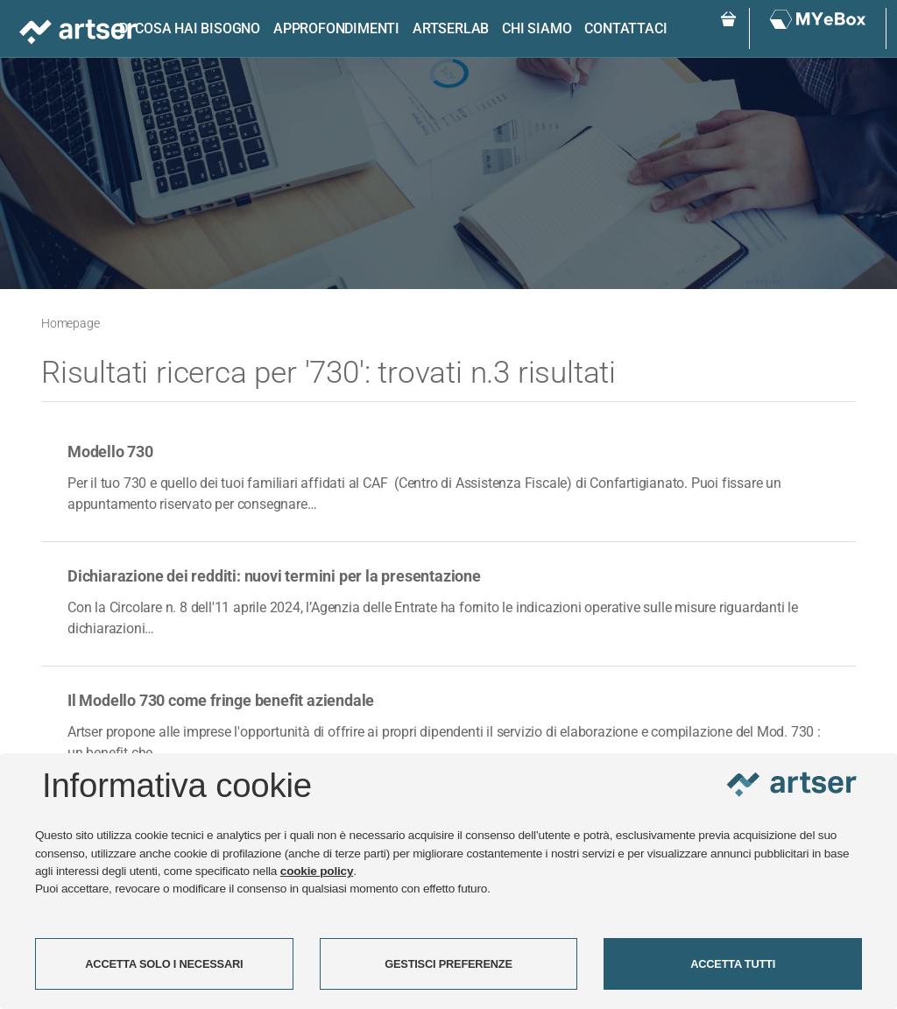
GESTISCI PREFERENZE (448, 963)
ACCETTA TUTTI (732, 963)
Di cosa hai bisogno (189, 28)
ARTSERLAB (451, 28)
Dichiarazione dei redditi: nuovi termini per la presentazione (274, 576)
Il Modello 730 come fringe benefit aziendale (220, 700)
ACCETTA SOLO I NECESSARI (164, 963)
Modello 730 (110, 451)
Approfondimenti (336, 28)
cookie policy (317, 871)
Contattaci (625, 28)
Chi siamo (536, 28)
